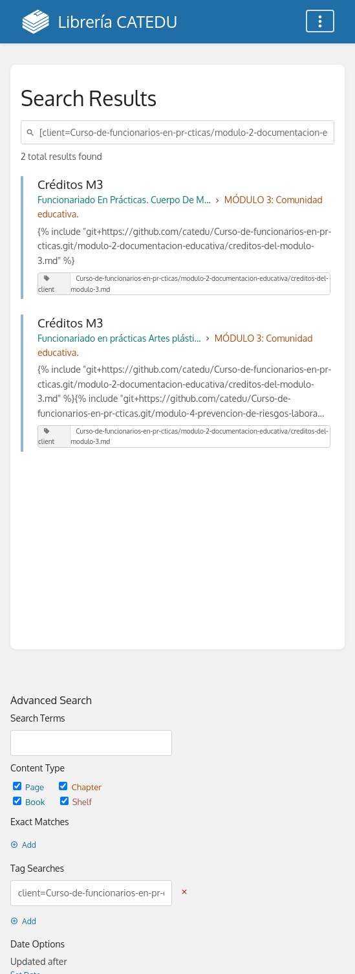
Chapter (80, 786)
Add (23, 845)
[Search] (32, 132)
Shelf (76, 801)
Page (29, 786)
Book (30, 801)
